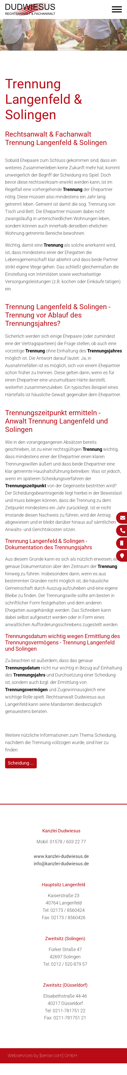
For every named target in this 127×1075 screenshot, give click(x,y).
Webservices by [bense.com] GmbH (42, 1055)
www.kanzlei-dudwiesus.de (61, 856)
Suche (40, 1069)
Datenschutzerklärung (97, 1069)
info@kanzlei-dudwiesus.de (61, 863)
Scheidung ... (21, 763)
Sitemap (22, 1069)
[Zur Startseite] (30, 14)
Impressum (60, 1069)
